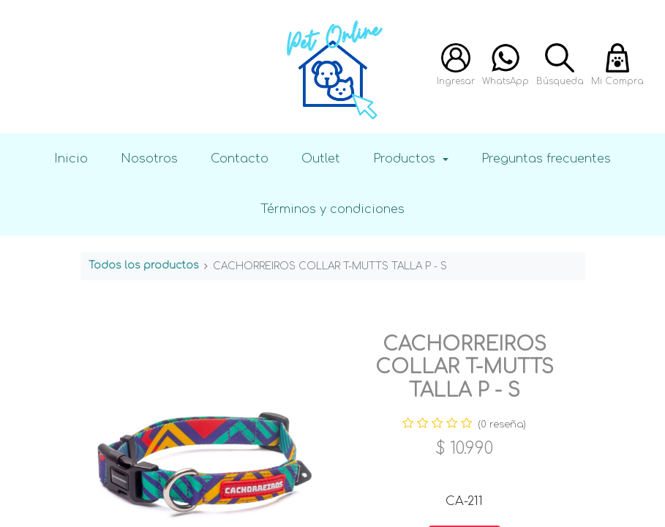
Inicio (71, 158)
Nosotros (149, 158)
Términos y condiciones (332, 209)
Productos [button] (406, 158)
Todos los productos (144, 265)
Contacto (239, 158)
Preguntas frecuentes (546, 158)
